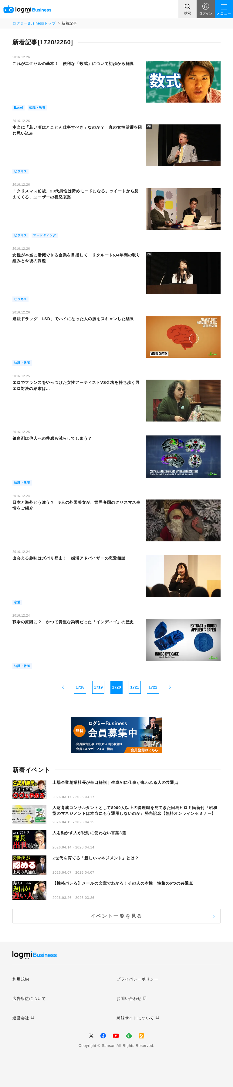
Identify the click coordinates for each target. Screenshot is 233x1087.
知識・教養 (37, 107)
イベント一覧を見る (116, 916)
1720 (116, 687)
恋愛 (17, 602)
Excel (18, 107)
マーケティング (44, 235)
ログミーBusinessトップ (34, 23)
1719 (98, 687)
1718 (80, 687)
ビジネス (20, 171)
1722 (153, 687)
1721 (134, 687)
